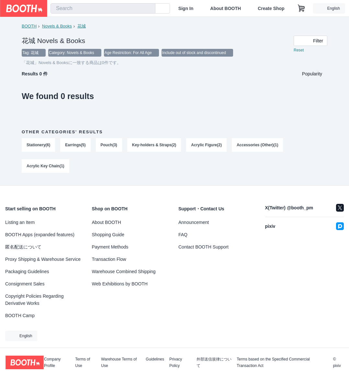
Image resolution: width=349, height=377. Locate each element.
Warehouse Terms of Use (119, 362)
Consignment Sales (24, 283)
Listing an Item (20, 222)
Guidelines (155, 359)
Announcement (193, 222)
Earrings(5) (75, 145)
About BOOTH (225, 8)
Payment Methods (110, 246)
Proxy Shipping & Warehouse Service (43, 259)
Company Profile (52, 362)
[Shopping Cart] (301, 8)
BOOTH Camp (20, 315)
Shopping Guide (108, 234)
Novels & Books (57, 26)
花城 (81, 26)
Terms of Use (82, 362)
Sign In (186, 8)
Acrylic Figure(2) (206, 145)
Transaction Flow (109, 259)
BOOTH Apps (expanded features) (39, 234)
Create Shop (271, 8)
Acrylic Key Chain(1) (45, 166)
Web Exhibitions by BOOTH (120, 283)
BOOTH (29, 26)
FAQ (182, 234)
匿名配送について (23, 246)
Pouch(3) (109, 145)
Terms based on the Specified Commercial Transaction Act (273, 362)
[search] (149, 8)
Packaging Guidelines (27, 271)
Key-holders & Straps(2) (154, 145)
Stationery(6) (38, 145)
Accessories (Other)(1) (257, 145)
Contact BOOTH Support (203, 246)
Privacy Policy (175, 362)
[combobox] (103, 8)
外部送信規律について (214, 362)
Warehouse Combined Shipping (124, 271)
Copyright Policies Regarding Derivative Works (34, 300)
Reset (299, 50)
